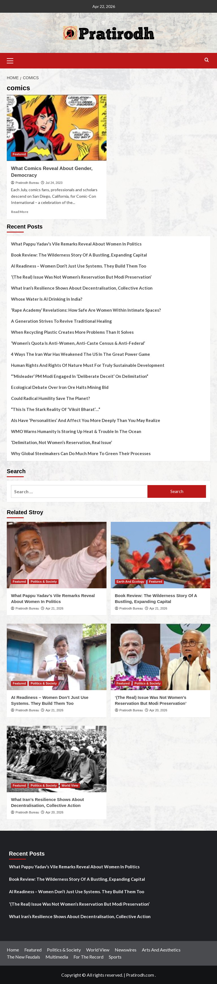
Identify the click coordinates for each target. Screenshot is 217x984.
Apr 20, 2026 (158, 710)
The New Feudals (23, 956)
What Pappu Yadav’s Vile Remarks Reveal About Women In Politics (76, 243)
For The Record (88, 956)
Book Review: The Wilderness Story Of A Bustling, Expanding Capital (79, 254)
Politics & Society (64, 949)
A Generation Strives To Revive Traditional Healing (61, 321)
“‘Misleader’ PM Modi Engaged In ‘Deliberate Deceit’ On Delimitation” (79, 376)
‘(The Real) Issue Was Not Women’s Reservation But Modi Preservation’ (81, 276)
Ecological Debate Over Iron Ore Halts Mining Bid (59, 387)
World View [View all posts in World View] (70, 785)
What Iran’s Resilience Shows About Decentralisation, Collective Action (82, 287)
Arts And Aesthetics (161, 949)
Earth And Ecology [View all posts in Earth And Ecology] (130, 581)
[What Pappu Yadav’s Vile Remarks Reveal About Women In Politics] (57, 555)
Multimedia (56, 956)
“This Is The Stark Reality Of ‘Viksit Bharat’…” (55, 409)
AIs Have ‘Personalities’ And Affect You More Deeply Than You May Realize (85, 420)
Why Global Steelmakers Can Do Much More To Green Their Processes (81, 453)
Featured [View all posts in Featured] (19, 154)
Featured (33, 949)
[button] (12, 60)
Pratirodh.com (140, 974)
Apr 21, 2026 (54, 608)
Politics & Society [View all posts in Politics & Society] (44, 581)
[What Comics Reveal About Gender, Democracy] (57, 127)
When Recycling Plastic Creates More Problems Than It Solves (72, 332)
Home (13, 949)
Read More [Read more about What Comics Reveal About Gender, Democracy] (19, 212)
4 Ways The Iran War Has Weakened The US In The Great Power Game (80, 354)
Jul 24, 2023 (53, 182)
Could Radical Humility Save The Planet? (50, 398)
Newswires (125, 949)
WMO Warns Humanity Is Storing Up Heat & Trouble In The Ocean (76, 431)
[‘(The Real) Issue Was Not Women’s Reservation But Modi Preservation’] (161, 657)
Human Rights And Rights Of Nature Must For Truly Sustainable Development (87, 365)
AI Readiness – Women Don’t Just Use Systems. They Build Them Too (78, 265)
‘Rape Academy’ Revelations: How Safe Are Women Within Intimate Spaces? (86, 310)
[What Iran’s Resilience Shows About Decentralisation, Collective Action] (57, 759)
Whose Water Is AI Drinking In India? (46, 299)
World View (97, 949)
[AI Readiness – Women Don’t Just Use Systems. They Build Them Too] (57, 657)
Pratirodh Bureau (27, 182)
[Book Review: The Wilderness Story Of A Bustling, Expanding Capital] (161, 555)
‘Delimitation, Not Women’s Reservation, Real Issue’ (61, 442)
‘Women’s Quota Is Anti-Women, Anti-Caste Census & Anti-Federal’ (78, 343)
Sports (115, 956)
